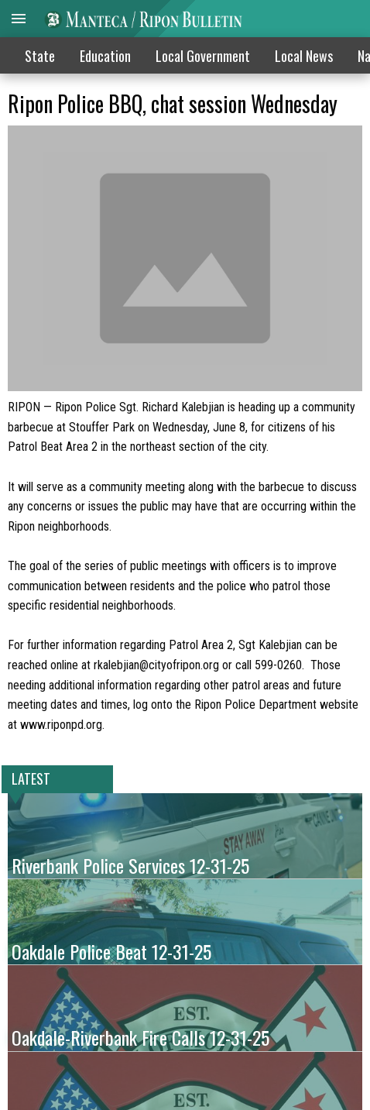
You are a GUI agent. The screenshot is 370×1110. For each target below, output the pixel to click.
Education (105, 56)
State (40, 56)
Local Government (203, 56)
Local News (304, 56)
